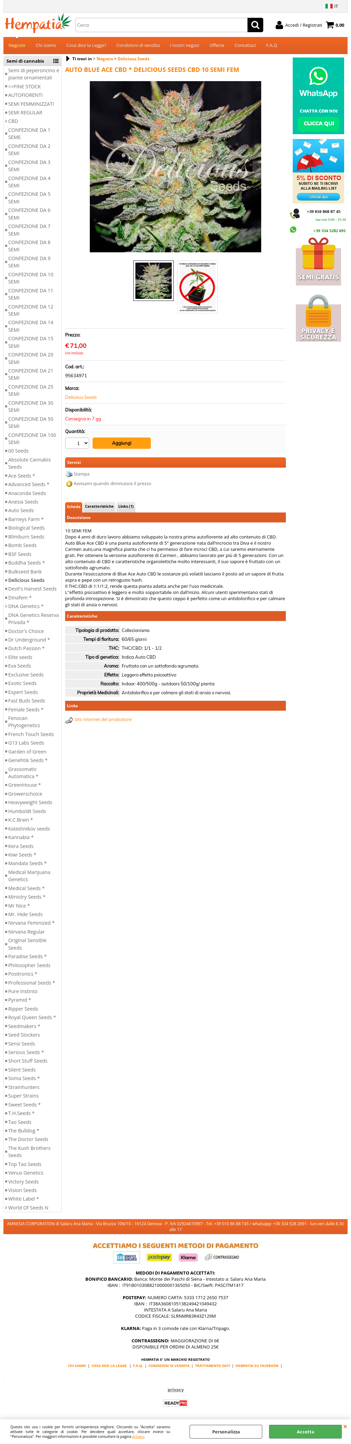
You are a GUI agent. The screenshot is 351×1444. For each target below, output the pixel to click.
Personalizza (226, 1432)
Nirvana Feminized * (31, 923)
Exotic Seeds (22, 683)
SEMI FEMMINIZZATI (31, 104)
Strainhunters (23, 1087)
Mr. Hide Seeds (25, 914)
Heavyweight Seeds (30, 802)
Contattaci (245, 45)
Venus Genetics (25, 1172)
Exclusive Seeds (26, 674)
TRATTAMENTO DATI (212, 1365)
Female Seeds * (26, 709)
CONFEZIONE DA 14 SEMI (30, 326)
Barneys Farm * (26, 519)
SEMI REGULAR (25, 112)
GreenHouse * (24, 785)
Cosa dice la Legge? (86, 45)
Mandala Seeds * (27, 863)
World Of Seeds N (28, 1207)
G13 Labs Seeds (26, 742)
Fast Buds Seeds (26, 700)
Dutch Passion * (26, 648)
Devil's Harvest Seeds (32, 588)
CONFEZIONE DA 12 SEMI (30, 310)
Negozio (17, 45)
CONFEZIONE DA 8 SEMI (29, 246)
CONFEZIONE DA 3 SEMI (29, 166)
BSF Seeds (20, 554)
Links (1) (126, 506)
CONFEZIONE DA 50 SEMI (30, 422)
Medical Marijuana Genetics (29, 876)
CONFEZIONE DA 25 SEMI (30, 390)
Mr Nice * (19, 905)
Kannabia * (21, 837)
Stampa (81, 474)
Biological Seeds (26, 527)
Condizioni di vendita (138, 45)
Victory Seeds (23, 1181)
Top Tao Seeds (24, 1164)
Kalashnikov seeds (29, 828)
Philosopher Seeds (29, 965)
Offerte (216, 45)
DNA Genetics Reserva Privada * (33, 618)
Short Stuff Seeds (27, 1060)
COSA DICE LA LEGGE (109, 1365)
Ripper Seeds (23, 1008)
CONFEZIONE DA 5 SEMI (29, 197)
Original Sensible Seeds (27, 944)
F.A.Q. (138, 1365)
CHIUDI (345, 1426)
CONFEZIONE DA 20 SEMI (30, 358)
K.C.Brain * (20, 819)
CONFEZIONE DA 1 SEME (29, 133)
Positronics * (22, 974)
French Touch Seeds (31, 734)
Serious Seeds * (26, 1052)
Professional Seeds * (31, 982)
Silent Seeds (22, 1069)
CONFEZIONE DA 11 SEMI (30, 294)
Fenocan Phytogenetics (24, 722)
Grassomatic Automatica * (23, 773)
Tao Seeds (20, 1122)
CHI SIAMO (77, 1365)
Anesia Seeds (23, 501)
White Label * (23, 1198)
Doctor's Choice (26, 631)
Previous (94, 167)
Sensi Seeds (21, 1043)
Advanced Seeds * (28, 484)
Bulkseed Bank (25, 571)
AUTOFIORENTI (25, 95)
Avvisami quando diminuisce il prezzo (112, 483)
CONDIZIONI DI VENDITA (169, 1365)
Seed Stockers (24, 1034)
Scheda (74, 506)
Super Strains (23, 1095)
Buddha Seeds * (26, 562)
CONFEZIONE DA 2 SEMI (29, 149)
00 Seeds (18, 450)
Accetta (305, 1432)
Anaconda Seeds (27, 493)
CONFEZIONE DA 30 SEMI (30, 406)
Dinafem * (20, 597)
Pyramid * (19, 1000)
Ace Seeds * (21, 475)
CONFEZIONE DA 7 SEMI (29, 230)
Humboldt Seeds (27, 811)
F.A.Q (271, 45)
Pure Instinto (23, 991)
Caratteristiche (99, 506)
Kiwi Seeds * (22, 854)
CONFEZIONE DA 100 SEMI (32, 438)
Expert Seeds (23, 692)
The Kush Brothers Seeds (29, 1151)
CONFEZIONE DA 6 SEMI (29, 213)
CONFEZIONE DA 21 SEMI (30, 374)
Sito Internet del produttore (103, 719)
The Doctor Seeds (28, 1139)
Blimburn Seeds (26, 536)
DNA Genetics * (26, 606)
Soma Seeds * (24, 1078)
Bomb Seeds (22, 545)
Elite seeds (20, 657)
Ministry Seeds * (27, 897)
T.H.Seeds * (21, 1113)
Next (256, 167)
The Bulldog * (23, 1130)
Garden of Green (27, 751)
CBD (13, 121)
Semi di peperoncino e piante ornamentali (33, 74)
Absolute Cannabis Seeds (29, 463)
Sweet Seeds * (24, 1104)
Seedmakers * (24, 1026)
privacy (138, 1436)
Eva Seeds (19, 665)
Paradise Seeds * (27, 956)
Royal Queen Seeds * (32, 1017)
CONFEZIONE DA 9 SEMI (29, 262)
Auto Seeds (21, 510)
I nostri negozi (184, 45)
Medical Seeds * (26, 888)
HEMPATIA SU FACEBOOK (257, 1365)
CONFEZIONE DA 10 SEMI (30, 278)
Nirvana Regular (26, 931)
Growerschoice (25, 793)
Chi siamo (46, 45)
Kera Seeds (21, 846)
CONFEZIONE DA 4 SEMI (29, 182)
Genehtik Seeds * (28, 760)
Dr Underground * (29, 639)
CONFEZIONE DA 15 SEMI (30, 342)
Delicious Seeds (26, 580)
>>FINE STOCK (24, 86)
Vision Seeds (22, 1190)
